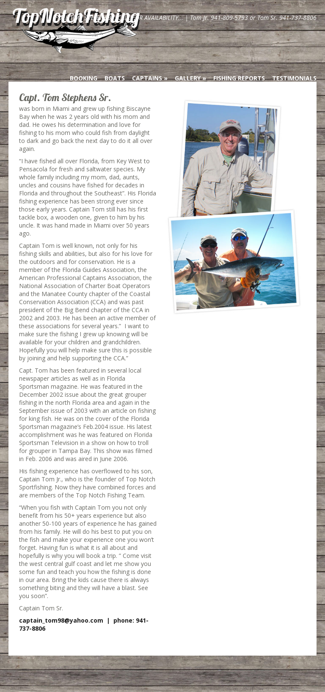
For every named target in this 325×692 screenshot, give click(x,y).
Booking (83, 78)
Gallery (188, 78)
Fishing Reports (239, 78)
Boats (115, 78)
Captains (147, 78)
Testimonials (294, 78)
